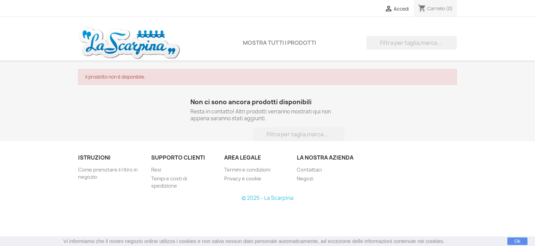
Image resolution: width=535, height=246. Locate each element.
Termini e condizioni (247, 169)
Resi (156, 169)
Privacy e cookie (242, 178)
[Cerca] (411, 43)
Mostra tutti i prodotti (279, 42)
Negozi (305, 178)
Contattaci (309, 169)
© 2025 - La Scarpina (267, 198)
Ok (518, 241)
